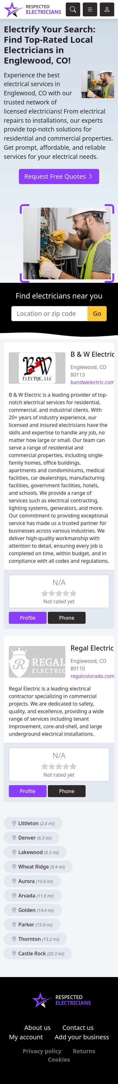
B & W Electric (92, 354)
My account (26, 1037)
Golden (33, 910)
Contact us (78, 1027)
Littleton (33, 823)
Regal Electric (92, 647)
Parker (32, 924)
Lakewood (35, 852)
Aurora (32, 881)
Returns (84, 1051)
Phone (67, 617)
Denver (32, 837)
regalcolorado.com (92, 676)
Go (97, 313)
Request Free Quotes (59, 176)
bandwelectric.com (92, 382)
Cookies (59, 1059)
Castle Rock (38, 953)
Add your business (82, 1037)
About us (37, 1027)
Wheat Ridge (38, 866)
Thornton (35, 939)
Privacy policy (42, 1051)
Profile (28, 617)
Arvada (33, 895)
